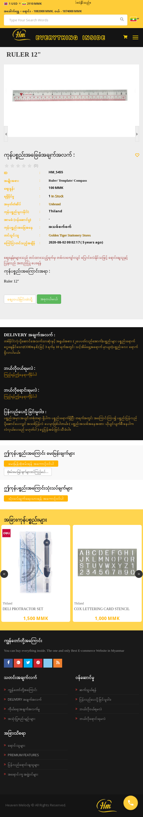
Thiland (7, 603)
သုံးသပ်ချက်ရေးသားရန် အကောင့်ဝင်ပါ (35, 498)
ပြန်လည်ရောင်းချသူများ (23, 764)
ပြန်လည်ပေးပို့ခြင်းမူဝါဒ (95, 699)
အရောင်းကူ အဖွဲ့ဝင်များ (23, 774)
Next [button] (139, 574)
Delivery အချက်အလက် (24, 699)
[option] (35, 573)
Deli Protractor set (23, 609)
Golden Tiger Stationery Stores (69, 235)
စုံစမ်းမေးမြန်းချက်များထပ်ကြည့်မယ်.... (27, 472)
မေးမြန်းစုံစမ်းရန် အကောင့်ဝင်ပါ (31, 463)
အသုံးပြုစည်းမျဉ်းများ (21, 718)
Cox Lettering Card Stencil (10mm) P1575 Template (101, 609)
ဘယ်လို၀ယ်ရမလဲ (90, 709)
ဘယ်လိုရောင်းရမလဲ (92, 718)
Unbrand (55, 204)
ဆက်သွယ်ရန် (87, 689)
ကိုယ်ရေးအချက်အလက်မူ (24, 709)
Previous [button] (4, 574)
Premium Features (23, 755)
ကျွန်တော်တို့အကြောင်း (22, 689)
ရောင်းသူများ (16, 745)
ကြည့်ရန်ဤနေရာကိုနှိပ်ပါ (20, 374)
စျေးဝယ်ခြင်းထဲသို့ (19, 299)
